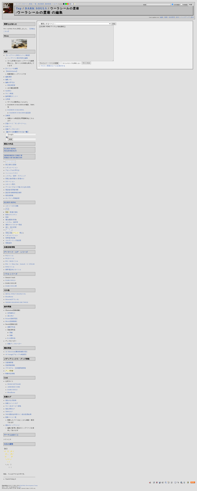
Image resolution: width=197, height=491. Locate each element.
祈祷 (14, 220)
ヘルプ (55, 4)
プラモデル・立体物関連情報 (15, 368)
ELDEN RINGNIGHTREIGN (10, 150)
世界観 (8, 238)
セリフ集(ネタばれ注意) (22, 187)
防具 (7, 214)
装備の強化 (14, 212)
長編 (11, 332)
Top (19, 8)
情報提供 (9, 243)
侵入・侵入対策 (11, 227)
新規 (30, 4)
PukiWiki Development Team (29, 485)
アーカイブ (9, 187)
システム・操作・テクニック (15, 176)
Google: (11, 134)
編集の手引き (10, 82)
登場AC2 (21, 178)
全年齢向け (11, 313)
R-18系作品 (11, 338)
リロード (25, 4)
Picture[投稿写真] (11, 318)
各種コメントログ (11, 403)
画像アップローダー (12, 129)
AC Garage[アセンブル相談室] (16, 354)
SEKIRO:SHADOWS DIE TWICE (16, 302)
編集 (161, 17)
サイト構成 (9, 93)
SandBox (8, 91)
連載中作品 (11, 327)
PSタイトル (9, 256)
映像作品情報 (10, 373)
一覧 (34, 4)
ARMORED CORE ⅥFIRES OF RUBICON (13, 156)
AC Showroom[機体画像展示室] (16, 352)
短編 (11, 335)
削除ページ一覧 (10, 417)
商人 (21, 233)
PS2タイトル (9, 258)
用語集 (7, 190)
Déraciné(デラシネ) (12, 299)
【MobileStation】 (11, 71)
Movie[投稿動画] (11, 321)
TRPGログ (9, 411)
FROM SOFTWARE (14, 384)
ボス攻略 (15, 206)
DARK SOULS (36, 8)
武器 (7, 209)
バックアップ (185, 17)
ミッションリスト (11, 173)
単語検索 (41, 4)
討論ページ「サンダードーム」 (16, 123)
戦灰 (7, 217)
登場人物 (8, 178)
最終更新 (48, 4)
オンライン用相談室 (12, 198)
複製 (165, 17)
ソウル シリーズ (10, 274)
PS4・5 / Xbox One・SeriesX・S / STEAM (20, 264)
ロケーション (10, 181)
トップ (18, 4)
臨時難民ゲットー (11, 96)
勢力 (13, 184)
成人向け (10, 316)
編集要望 (8, 77)
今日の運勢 (8, 444)
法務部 (7, 115)
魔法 (7, 220)
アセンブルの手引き (12, 170)
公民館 (7, 99)
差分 (177, 17)
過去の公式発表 (10, 400)
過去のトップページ (12, 425)
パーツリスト (10, 161)
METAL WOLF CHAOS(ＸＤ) (15, 294)
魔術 (10, 220)
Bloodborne (9, 297)
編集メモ (8, 79)
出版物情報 (9, 362)
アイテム (9, 230)
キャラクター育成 (15, 225)
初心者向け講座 (10, 165)
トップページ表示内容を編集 (17, 58)
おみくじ (8, 126)
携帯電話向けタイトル (13, 269)
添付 (192, 17)
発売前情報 (9, 195)
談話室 (7, 192)
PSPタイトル (9, 267)
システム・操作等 (12, 222)
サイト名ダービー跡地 (13, 406)
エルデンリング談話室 (13, 240)
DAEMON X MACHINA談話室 (20, 113)
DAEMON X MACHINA (15, 110)
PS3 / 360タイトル (11, 261)
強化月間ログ (10, 409)
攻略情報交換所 (16, 192)
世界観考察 (14, 190)
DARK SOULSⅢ (11, 286)
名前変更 (172, 17)
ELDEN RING (10, 202)
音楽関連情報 (10, 365)
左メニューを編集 (11, 68)
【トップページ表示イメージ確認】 (18, 55)
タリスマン (13, 214)
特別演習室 (11, 85)
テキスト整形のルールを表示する (53, 73)
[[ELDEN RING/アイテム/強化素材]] (80, 47)
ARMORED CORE (13, 387)
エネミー (8, 184)
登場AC (15, 178)
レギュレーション (11, 167)
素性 (7, 225)
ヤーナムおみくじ (11, 435)
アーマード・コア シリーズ (16, 252)
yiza (19, 487)
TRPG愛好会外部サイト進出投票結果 (18, 414)
